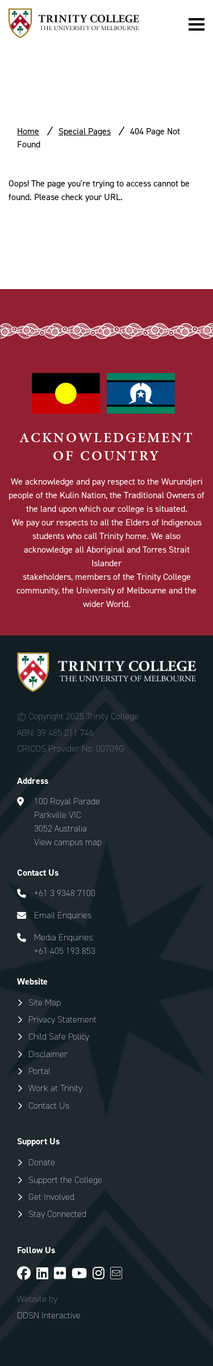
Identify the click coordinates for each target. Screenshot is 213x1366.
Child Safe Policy (58, 1036)
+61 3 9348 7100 (64, 893)
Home (28, 131)
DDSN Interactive (49, 1315)
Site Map (44, 1002)
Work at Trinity (55, 1088)
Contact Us (48, 1106)
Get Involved (51, 1197)
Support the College (65, 1180)
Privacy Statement (62, 1019)
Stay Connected (57, 1214)
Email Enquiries (62, 915)
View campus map (68, 842)
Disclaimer (48, 1054)
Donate (41, 1162)
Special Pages (85, 131)
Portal (39, 1071)
